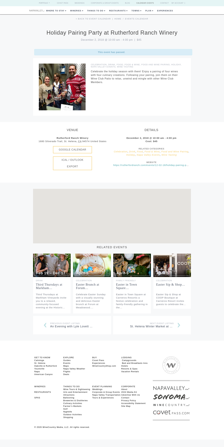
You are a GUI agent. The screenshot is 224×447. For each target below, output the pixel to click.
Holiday (176, 64)
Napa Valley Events (103, 67)
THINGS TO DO (71, 386)
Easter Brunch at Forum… (87, 286)
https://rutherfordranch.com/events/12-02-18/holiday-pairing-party (152, 165)
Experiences (165, 11)
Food (120, 64)
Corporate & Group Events (105, 3)
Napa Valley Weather (74, 369)
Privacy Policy (128, 400)
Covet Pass (62, 3)
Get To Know (42, 357)
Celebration (99, 64)
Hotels (124, 366)
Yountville (39, 369)
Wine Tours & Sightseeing (76, 389)
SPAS (37, 398)
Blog (127, 3)
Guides (67, 360)
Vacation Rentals (130, 371)
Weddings (79, 3)
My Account (178, 3)
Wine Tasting (125, 67)
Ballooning (68, 398)
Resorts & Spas (129, 369)
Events (66, 363)
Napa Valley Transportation (106, 395)
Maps (66, 366)
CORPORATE (128, 386)
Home (117, 19)
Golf (65, 409)
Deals (66, 374)
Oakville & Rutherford (45, 366)
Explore (68, 357)
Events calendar (136, 19)
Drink (111, 64)
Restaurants (117, 11)
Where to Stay (55, 11)
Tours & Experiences (103, 398)
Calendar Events (145, 3)
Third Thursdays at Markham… (49, 286)
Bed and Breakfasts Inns (134, 363)
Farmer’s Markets (72, 406)
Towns (135, 11)
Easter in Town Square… (126, 286)
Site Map (125, 406)
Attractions (69, 395)
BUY (94, 357)
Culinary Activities (72, 403)
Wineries (75, 11)
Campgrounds (128, 360)
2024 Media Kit (129, 392)
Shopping (68, 417)
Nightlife (67, 412)
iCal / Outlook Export (73, 163)
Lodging (126, 357)
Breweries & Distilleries (75, 400)
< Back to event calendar (93, 19)
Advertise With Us (130, 395)
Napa (37, 371)
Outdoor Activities (72, 414)
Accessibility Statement (133, 403)
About (124, 389)
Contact (164, 3)
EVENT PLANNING (102, 386)
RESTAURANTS (42, 392)
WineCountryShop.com (104, 366)
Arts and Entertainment (75, 392)
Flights (66, 371)
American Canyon (43, 374)
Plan (148, 11)
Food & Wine (132, 64)
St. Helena (39, 363)
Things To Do (95, 11)
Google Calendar (72, 149)
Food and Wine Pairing (155, 64)
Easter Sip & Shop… (170, 284)
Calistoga (39, 360)
